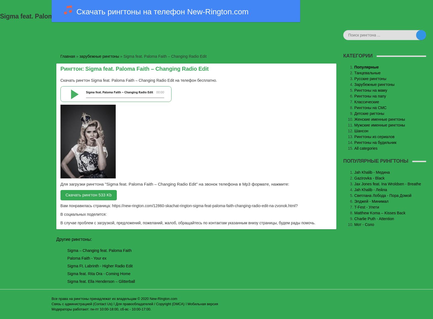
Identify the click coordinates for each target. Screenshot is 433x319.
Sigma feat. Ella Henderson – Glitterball (101, 281)
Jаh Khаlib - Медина (372, 172)
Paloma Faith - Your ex (87, 258)
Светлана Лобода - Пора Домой (382, 195)
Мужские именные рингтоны (379, 125)
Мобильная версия (203, 304)
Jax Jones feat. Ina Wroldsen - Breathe (387, 184)
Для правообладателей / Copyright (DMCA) (149, 304)
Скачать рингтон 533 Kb (88, 195)
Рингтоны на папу (370, 96)
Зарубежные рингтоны (374, 84)
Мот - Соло (364, 224)
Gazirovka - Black (369, 178)
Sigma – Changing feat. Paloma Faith (99, 250)
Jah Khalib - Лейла (370, 190)
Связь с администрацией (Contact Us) (82, 304)
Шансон (361, 131)
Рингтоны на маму (370, 90)
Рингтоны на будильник (375, 142)
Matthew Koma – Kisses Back (379, 213)
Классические (366, 102)
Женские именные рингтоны (379, 119)
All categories (365, 148)
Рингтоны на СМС (370, 108)
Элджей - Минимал (371, 201)
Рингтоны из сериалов (374, 137)
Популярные (366, 67)
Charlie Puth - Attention (374, 219)
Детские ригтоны (369, 113)
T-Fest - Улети (366, 207)
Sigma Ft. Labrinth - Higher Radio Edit (100, 266)
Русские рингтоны (370, 79)
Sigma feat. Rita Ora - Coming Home (99, 273)
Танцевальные (367, 73)
